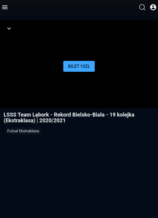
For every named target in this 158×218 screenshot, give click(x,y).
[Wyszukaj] (142, 7)
